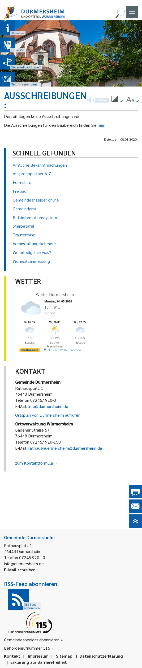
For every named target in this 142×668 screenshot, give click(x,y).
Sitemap (64, 656)
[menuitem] (117, 100)
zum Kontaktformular (34, 463)
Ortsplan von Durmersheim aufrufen (47, 415)
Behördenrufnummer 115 (27, 648)
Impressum (38, 656)
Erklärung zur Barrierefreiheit (38, 662)
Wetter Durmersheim (55, 294)
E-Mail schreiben (20, 569)
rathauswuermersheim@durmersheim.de (65, 448)
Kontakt (12, 656)
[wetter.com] (29, 351)
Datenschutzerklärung (101, 656)
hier (101, 125)
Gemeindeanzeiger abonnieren (31, 639)
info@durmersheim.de (48, 406)
